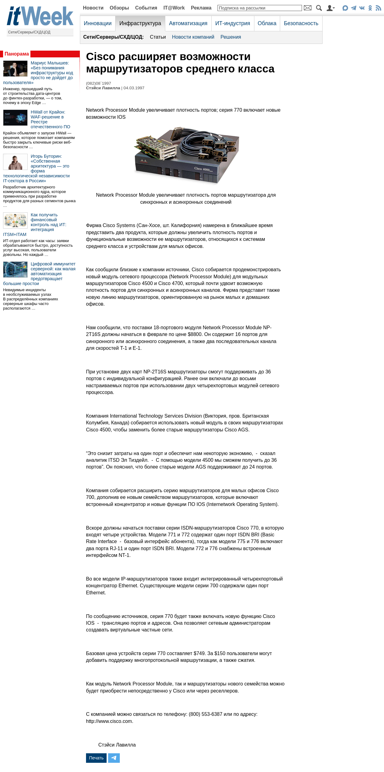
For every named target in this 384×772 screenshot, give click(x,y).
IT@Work (174, 7)
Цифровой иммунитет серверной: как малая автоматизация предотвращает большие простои (39, 273)
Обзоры (119, 7)
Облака (267, 23)
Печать (96, 757)
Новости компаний (193, 37)
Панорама (17, 53)
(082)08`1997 (98, 83)
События (146, 7)
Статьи (158, 37)
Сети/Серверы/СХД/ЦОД (29, 32)
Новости (93, 7)
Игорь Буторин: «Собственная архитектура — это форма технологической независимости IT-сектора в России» (36, 168)
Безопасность (301, 23)
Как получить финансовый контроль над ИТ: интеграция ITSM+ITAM (34, 224)
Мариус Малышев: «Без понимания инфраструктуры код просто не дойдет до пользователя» (38, 72)
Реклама (201, 7)
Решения (231, 37)
